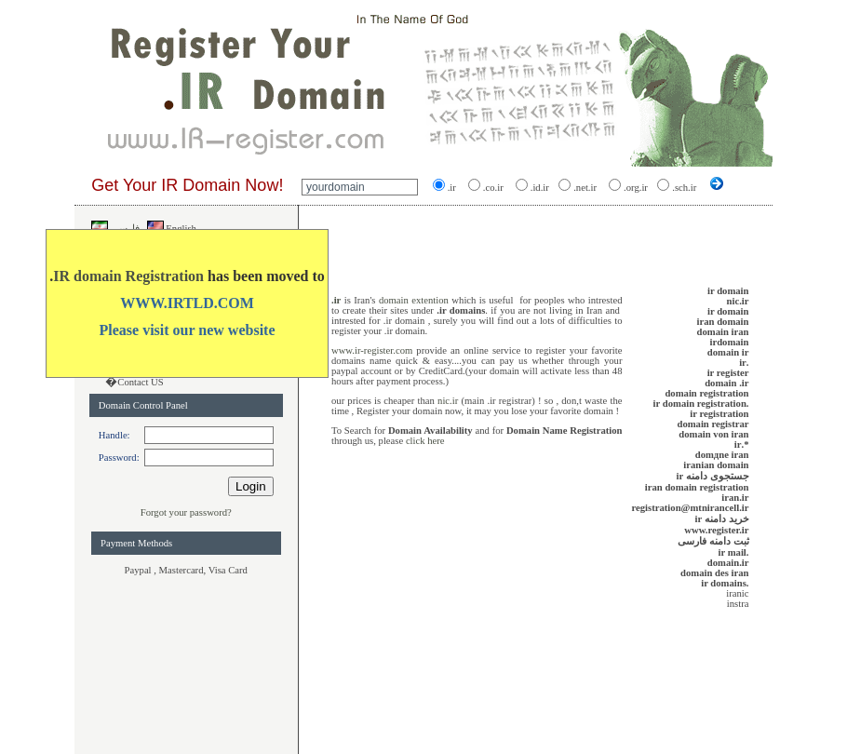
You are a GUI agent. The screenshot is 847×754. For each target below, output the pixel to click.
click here (425, 441)
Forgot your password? (186, 512)
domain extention (414, 300)
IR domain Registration (128, 276)
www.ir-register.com (371, 350)
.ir (336, 300)
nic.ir (449, 401)
